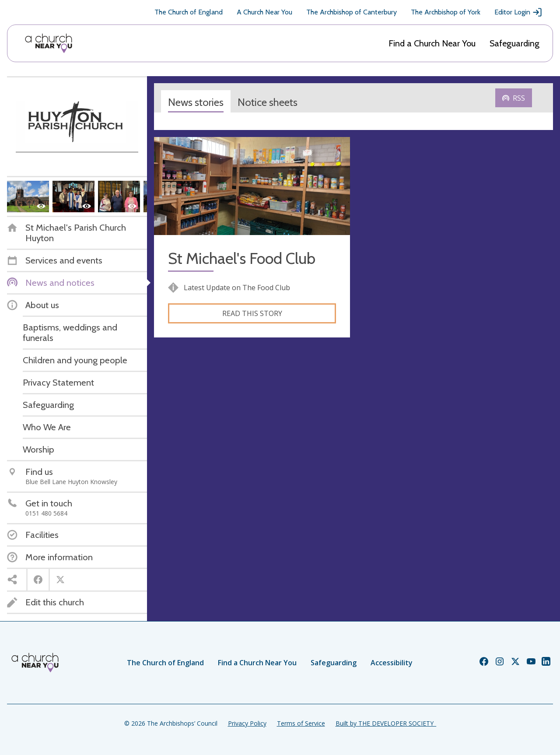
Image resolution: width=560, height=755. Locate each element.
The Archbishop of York (445, 12)
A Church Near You (264, 12)
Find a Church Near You (432, 43)
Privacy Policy (247, 723)
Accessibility (392, 662)
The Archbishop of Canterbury (351, 12)
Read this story (252, 313)
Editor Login (518, 12)
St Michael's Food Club (241, 258)
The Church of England (188, 12)
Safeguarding (514, 43)
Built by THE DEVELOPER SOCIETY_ (386, 723)
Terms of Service (301, 723)
